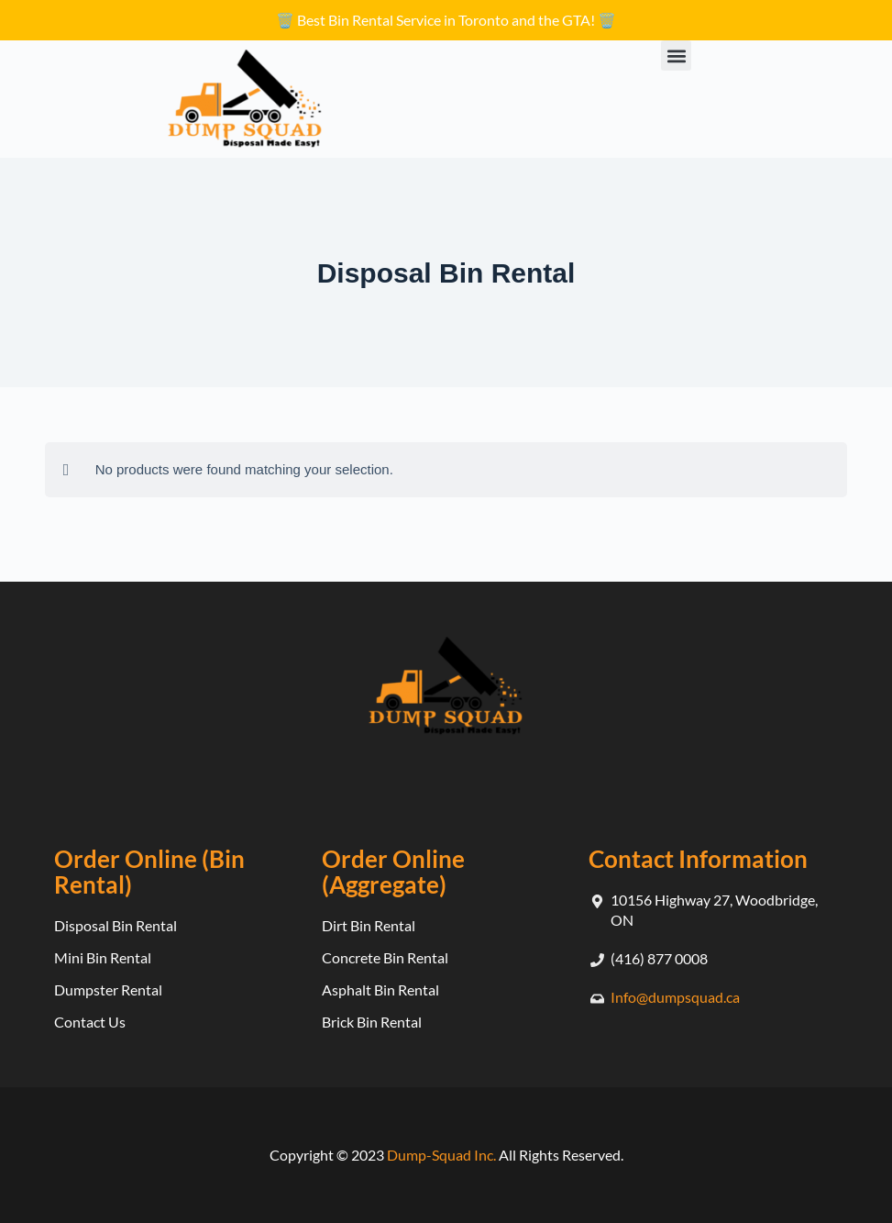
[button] (676, 55)
